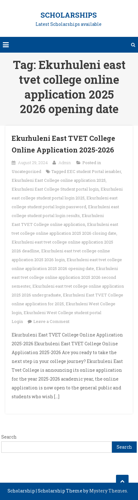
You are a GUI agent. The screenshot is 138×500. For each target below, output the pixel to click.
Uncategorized (26, 171)
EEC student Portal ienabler (94, 171)
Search (9, 437)
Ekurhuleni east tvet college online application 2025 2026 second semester (65, 277)
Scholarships (69, 15)
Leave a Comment (51, 321)
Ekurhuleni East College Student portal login (55, 189)
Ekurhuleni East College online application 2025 (59, 180)
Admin (64, 162)
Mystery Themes (108, 491)
